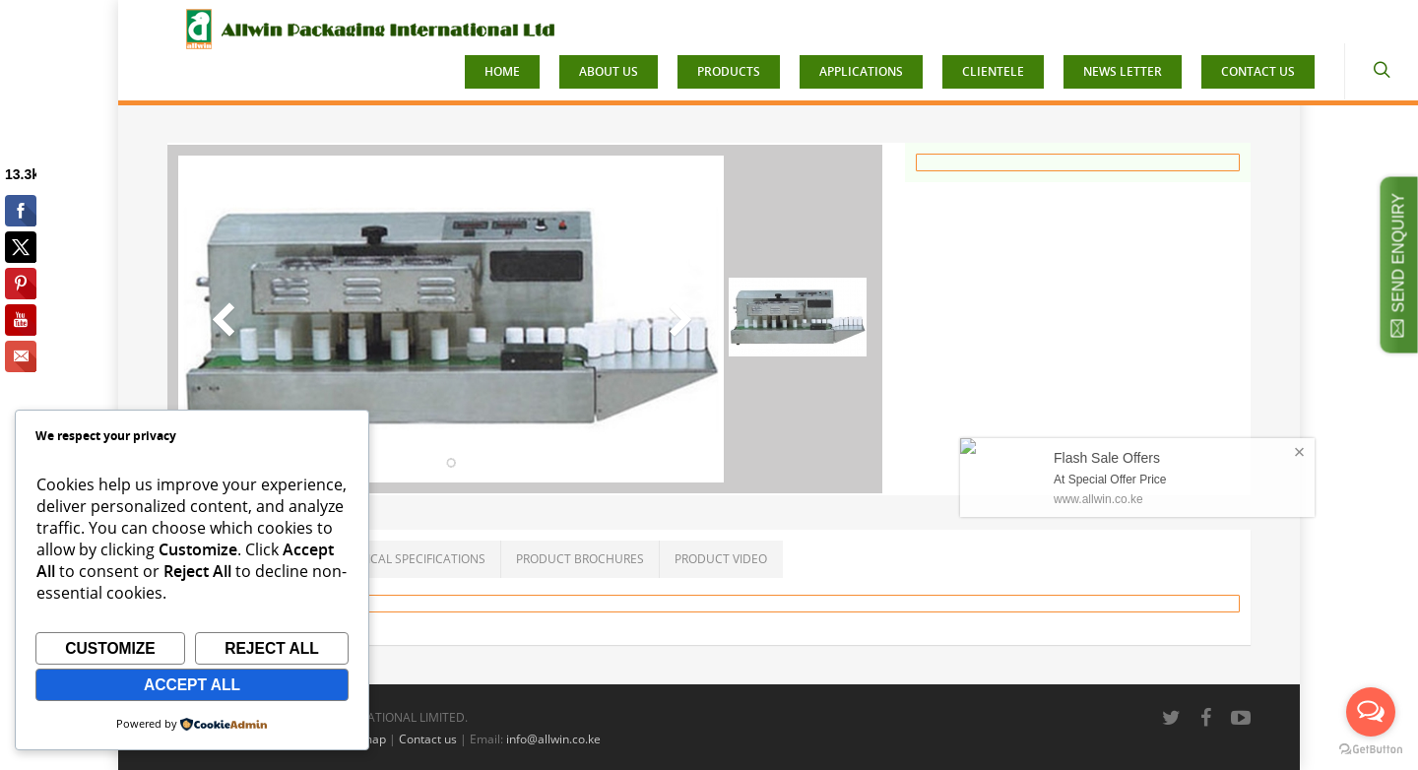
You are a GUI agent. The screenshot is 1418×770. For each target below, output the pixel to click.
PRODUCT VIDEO (721, 558)
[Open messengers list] (1370, 712)
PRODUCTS (728, 71)
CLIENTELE (993, 71)
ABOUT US (608, 71)
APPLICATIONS (861, 71)
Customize (110, 648)
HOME (502, 71)
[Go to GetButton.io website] (1370, 749)
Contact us (428, 739)
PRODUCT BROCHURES (580, 558)
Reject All (272, 648)
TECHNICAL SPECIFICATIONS (406, 558)
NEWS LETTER (1122, 71)
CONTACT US (1258, 71)
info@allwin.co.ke (553, 739)
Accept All (192, 684)
